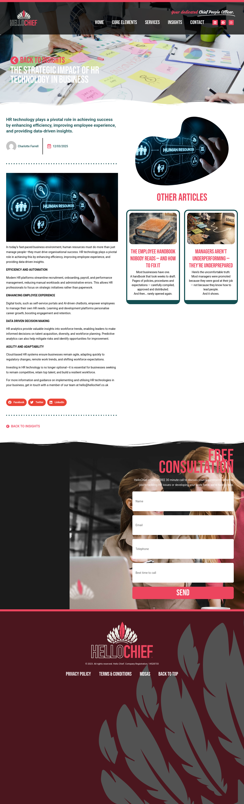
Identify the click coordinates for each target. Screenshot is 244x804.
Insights (175, 22)
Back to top (168, 674)
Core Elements (124, 22)
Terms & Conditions (115, 674)
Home (99, 22)
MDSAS (145, 674)
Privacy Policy (78, 674)
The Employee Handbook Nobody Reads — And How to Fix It (153, 258)
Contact (197, 22)
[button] (16, 402)
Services (152, 22)
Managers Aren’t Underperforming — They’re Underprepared (211, 258)
